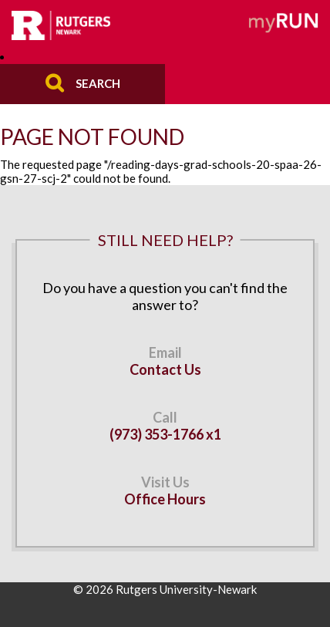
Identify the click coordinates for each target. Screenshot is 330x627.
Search (98, 82)
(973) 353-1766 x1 (165, 434)
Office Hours (165, 498)
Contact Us (165, 369)
